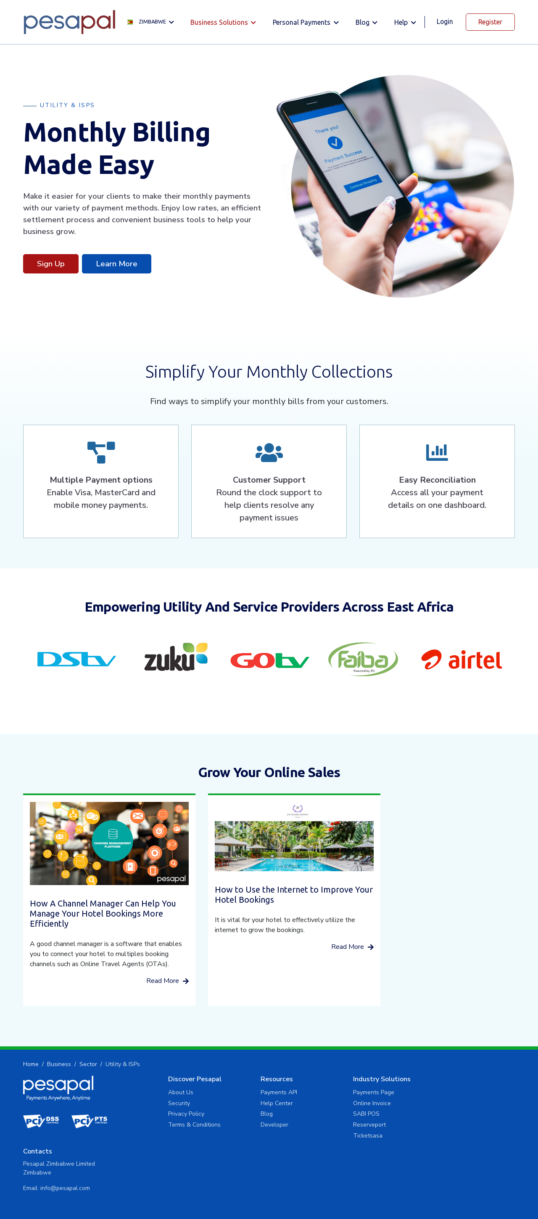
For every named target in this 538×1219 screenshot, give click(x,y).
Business (59, 1066)
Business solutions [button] (218, 22)
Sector (88, 1066)
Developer (247, 1126)
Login (444, 21)
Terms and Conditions (485, 1194)
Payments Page (338, 1094)
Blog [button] (362, 22)
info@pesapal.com (443, 1117)
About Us (161, 1094)
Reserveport (333, 1126)
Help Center (249, 1105)
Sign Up (51, 263)
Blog (239, 1115)
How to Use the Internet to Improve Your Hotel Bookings (267, 887)
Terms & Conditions (175, 1126)
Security (160, 1105)
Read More (150, 982)
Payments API (251, 1094)
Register (489, 22)
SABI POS (330, 1115)
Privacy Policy (167, 1115)
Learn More (116, 263)
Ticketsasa (332, 1137)
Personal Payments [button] (301, 22)
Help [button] (401, 22)
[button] (151, 22)
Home (31, 1066)
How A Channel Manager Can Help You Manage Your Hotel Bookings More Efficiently (95, 905)
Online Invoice (336, 1105)
